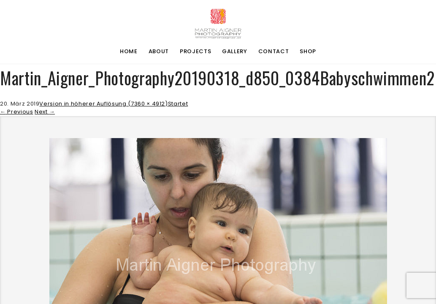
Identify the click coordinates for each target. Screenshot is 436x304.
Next (45, 112)
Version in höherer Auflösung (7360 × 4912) (103, 104)
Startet (178, 104)
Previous (16, 112)
